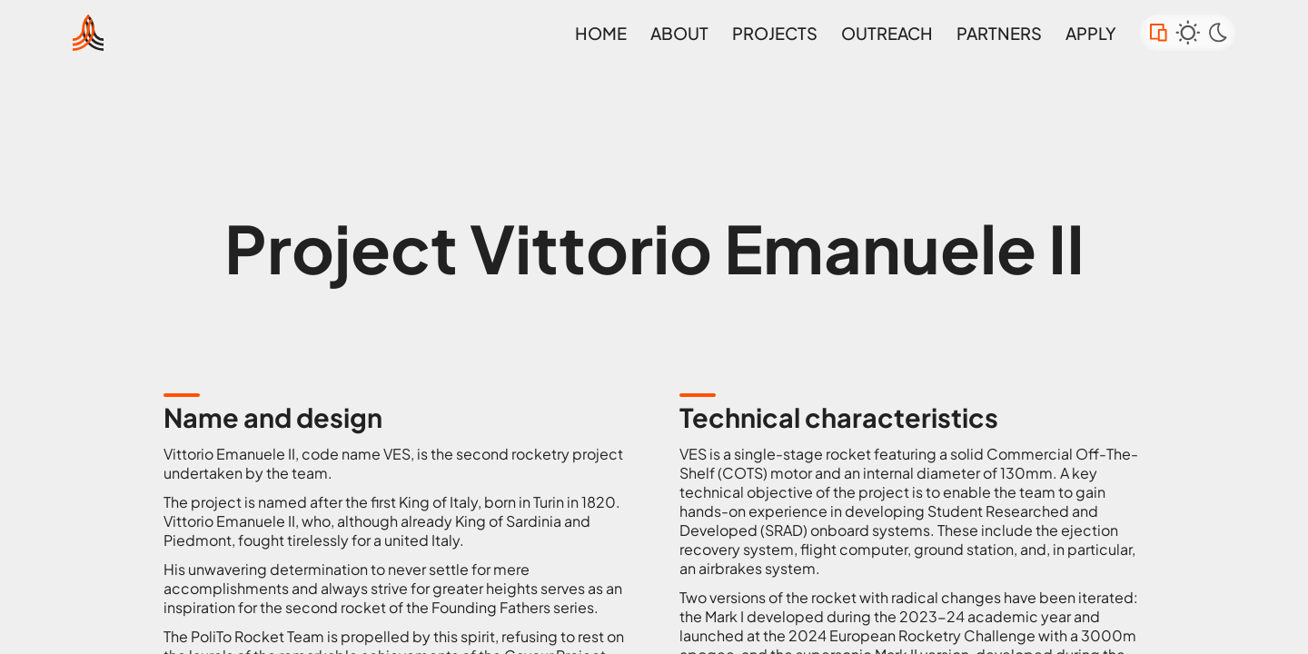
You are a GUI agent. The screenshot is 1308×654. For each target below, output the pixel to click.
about (679, 33)
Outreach (887, 33)
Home (601, 33)
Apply (1090, 33)
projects (775, 33)
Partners (999, 33)
